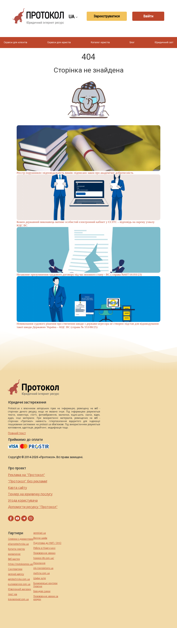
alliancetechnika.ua (18, 543)
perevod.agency (16, 574)
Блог (132, 42)
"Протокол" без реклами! (27, 481)
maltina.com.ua (41, 573)
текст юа (12, 594)
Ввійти (148, 16)
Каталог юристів (100, 42)
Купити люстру (16, 549)
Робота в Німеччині (44, 548)
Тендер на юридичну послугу (30, 494)
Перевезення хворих (44, 553)
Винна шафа (40, 538)
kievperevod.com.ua (18, 599)
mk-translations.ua (43, 568)
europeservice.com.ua (19, 584)
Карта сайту (17, 487)
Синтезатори (15, 569)
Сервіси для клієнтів (15, 42)
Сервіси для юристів (59, 42)
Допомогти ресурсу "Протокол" (32, 507)
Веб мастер (14, 559)
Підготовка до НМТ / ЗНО (47, 543)
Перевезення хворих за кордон (45, 598)
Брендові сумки (41, 591)
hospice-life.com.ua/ (43, 558)
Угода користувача (23, 500)
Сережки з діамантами (20, 538)
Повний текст (17, 433)
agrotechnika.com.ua (19, 579)
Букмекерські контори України (45, 585)
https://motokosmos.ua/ (20, 564)
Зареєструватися (107, 16)
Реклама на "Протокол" (26, 475)
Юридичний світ (164, 42)
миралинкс (14, 554)
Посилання (39, 563)
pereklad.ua (39, 533)
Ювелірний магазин (19, 589)
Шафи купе (39, 578)
